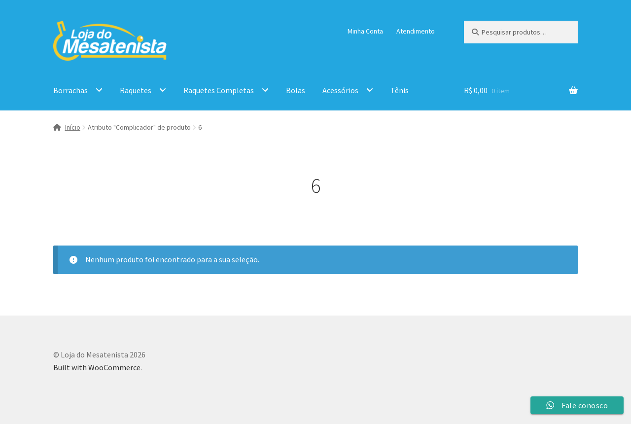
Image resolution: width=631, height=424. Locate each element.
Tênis (399, 90)
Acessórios (340, 90)
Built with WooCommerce (96, 367)
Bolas (295, 90)
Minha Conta (365, 31)
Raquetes (135, 90)
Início (72, 127)
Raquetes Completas (218, 90)
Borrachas (70, 90)
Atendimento (415, 31)
